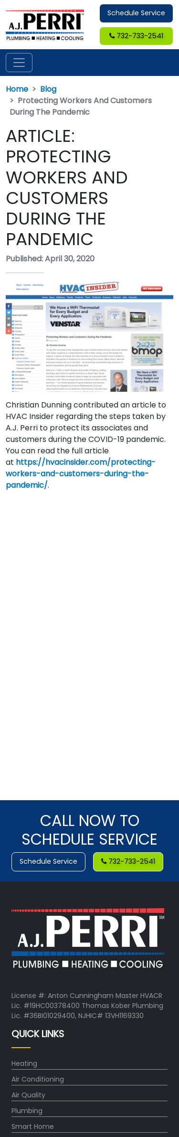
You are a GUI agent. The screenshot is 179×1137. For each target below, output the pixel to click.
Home (17, 89)
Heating (24, 1063)
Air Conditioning (37, 1079)
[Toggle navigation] (19, 62)
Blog (48, 89)
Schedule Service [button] (136, 13)
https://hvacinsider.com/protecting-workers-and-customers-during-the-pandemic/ (81, 474)
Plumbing (26, 1111)
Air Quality (28, 1095)
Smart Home (32, 1126)
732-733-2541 (136, 36)
